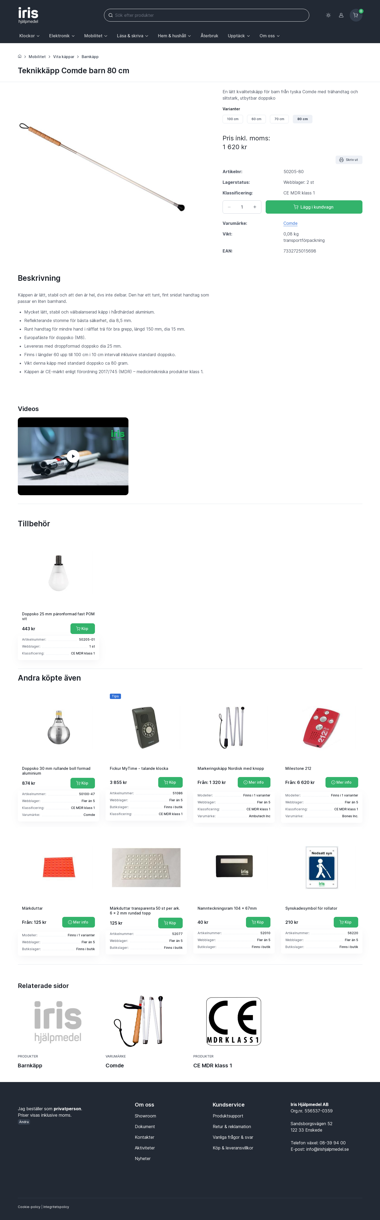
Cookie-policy (29, 1207)
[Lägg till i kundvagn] (82, 628)
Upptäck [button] (236, 35)
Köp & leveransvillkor (233, 1147)
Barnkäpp (90, 56)
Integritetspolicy (56, 1207)
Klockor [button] (27, 35)
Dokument (145, 1126)
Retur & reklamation (232, 1126)
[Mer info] (254, 782)
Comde (290, 223)
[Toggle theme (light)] (328, 15)
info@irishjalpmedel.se (327, 1149)
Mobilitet (37, 56)
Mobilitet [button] (93, 35)
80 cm (302, 119)
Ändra (24, 1122)
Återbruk (209, 35)
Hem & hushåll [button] (172, 35)
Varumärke (116, 1056)
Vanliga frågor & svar (233, 1137)
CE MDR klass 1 (212, 1065)
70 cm (279, 119)
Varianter (231, 109)
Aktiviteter (145, 1147)
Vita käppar (63, 56)
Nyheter (143, 1158)
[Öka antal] (254, 207)
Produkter (28, 1056)
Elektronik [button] (59, 35)
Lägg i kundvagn (313, 207)
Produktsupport (228, 1116)
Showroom (145, 1116)
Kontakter (144, 1137)
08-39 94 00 (333, 1142)
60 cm (256, 119)
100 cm (233, 119)
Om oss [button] (267, 35)
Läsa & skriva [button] (130, 35)
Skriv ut (348, 159)
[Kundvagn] (356, 15)
